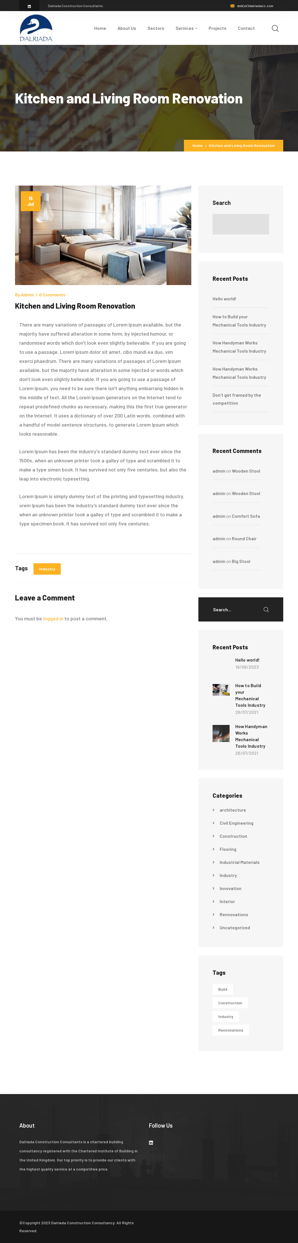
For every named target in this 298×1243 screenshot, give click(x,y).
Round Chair (244, 538)
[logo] (36, 27)
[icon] (29, 6)
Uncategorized (235, 927)
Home (197, 145)
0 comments (52, 294)
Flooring (228, 849)
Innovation (231, 888)
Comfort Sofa (246, 516)
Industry (47, 568)
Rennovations (234, 914)
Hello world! (224, 298)
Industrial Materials (240, 862)
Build (222, 989)
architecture (233, 809)
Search (222, 202)
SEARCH (266, 609)
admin (27, 294)
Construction (233, 836)
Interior (227, 901)
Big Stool (241, 561)
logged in (53, 618)
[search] (275, 28)
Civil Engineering (236, 823)
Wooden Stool (246, 470)
